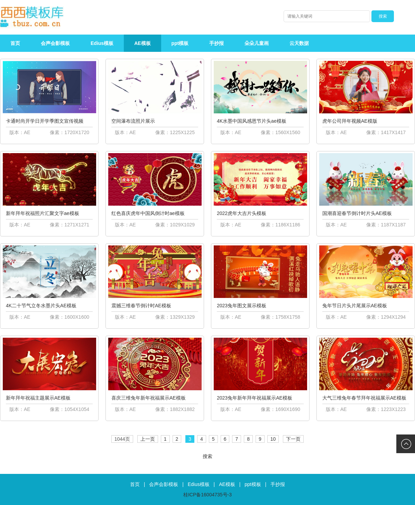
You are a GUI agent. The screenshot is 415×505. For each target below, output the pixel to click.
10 (273, 439)
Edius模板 (102, 43)
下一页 (293, 439)
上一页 (147, 439)
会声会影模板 (55, 43)
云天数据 (299, 43)
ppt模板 (180, 43)
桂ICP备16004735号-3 (207, 494)
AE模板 (142, 43)
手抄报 (216, 43)
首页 (15, 43)
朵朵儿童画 (257, 43)
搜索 (207, 456)
